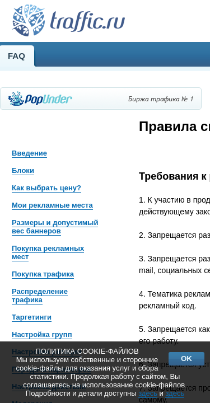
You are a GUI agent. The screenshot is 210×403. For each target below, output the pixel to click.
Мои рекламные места (52, 205)
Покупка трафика (43, 274)
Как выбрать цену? (46, 188)
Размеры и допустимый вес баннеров (55, 226)
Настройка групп (42, 334)
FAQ (16, 55)
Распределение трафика (40, 295)
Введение (29, 153)
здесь (147, 393)
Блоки (23, 170)
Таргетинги (32, 317)
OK (186, 358)
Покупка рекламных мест (48, 252)
